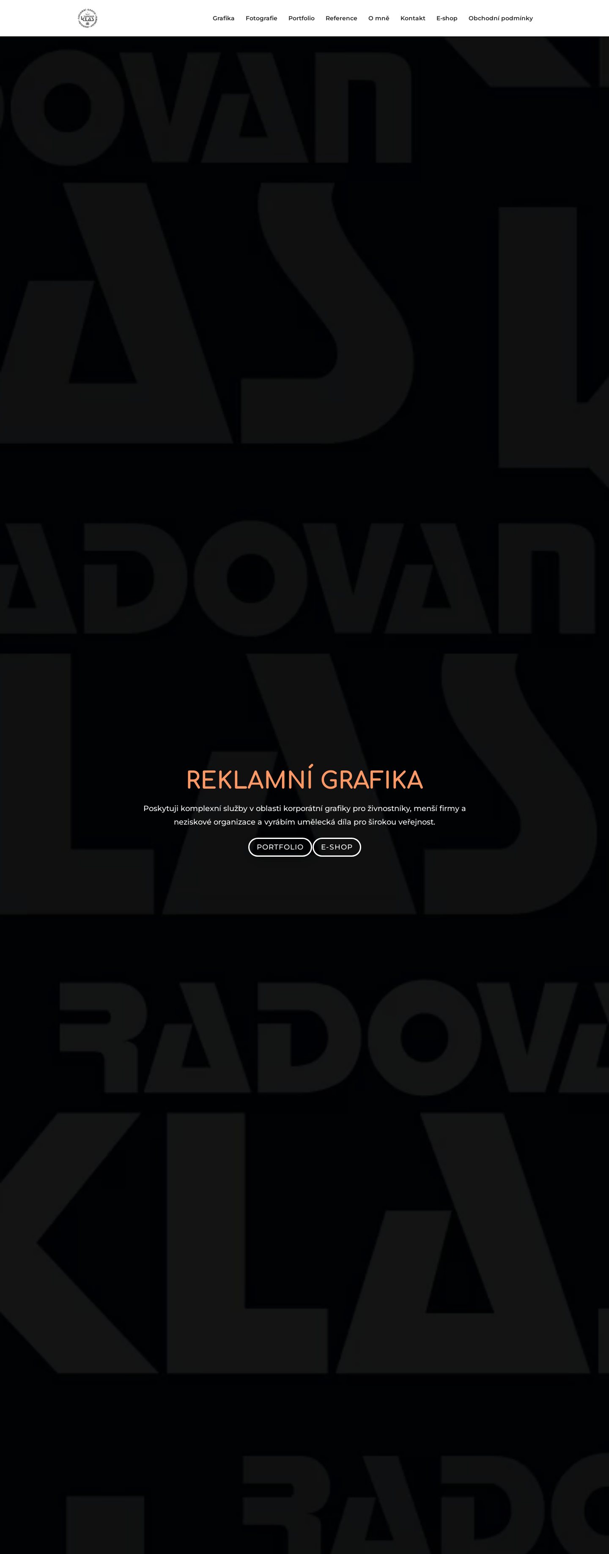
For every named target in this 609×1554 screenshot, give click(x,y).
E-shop (447, 18)
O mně (379, 18)
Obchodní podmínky (501, 18)
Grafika (224, 18)
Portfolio (301, 18)
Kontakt (413, 18)
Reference (341, 18)
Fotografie (261, 18)
